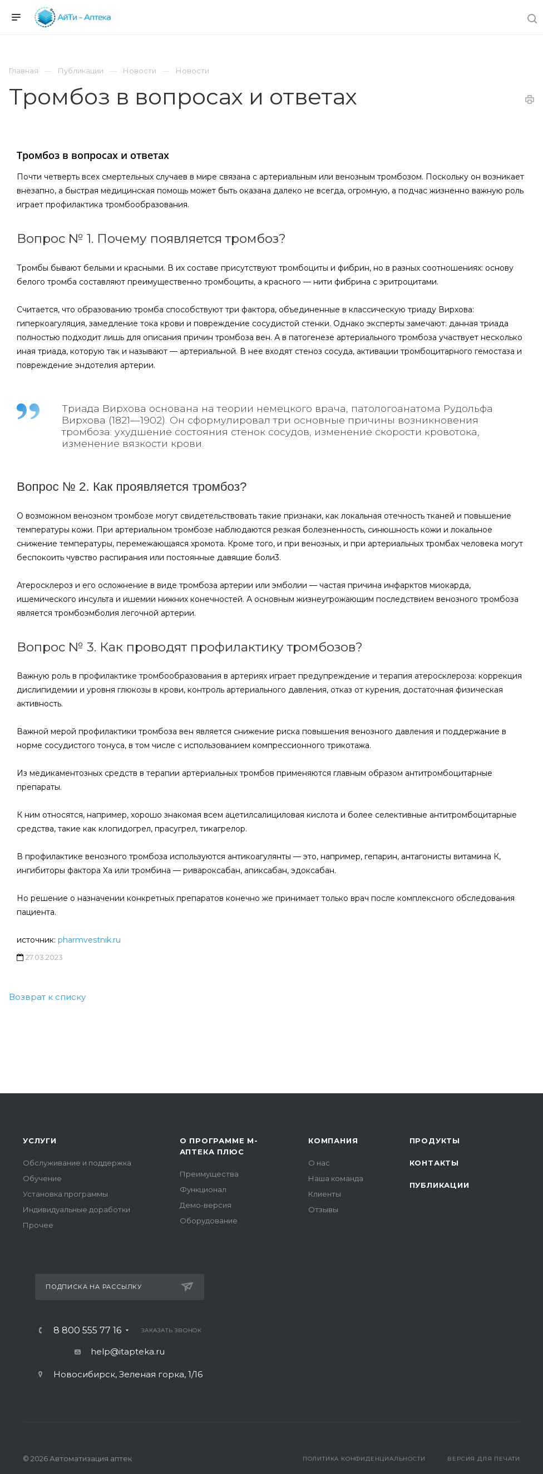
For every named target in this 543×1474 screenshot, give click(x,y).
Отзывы (323, 1209)
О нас (319, 1162)
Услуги (40, 1140)
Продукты (434, 1140)
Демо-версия (205, 1205)
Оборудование (209, 1220)
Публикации (439, 1185)
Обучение (42, 1178)
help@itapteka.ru (128, 1351)
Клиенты (324, 1193)
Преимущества (209, 1173)
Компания (333, 1140)
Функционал (203, 1189)
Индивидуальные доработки (76, 1209)
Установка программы (65, 1193)
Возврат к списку (47, 997)
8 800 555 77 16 (87, 1330)
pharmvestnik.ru (89, 940)
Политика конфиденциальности (364, 1458)
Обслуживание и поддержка (77, 1162)
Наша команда (335, 1178)
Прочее (38, 1225)
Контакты (434, 1162)
